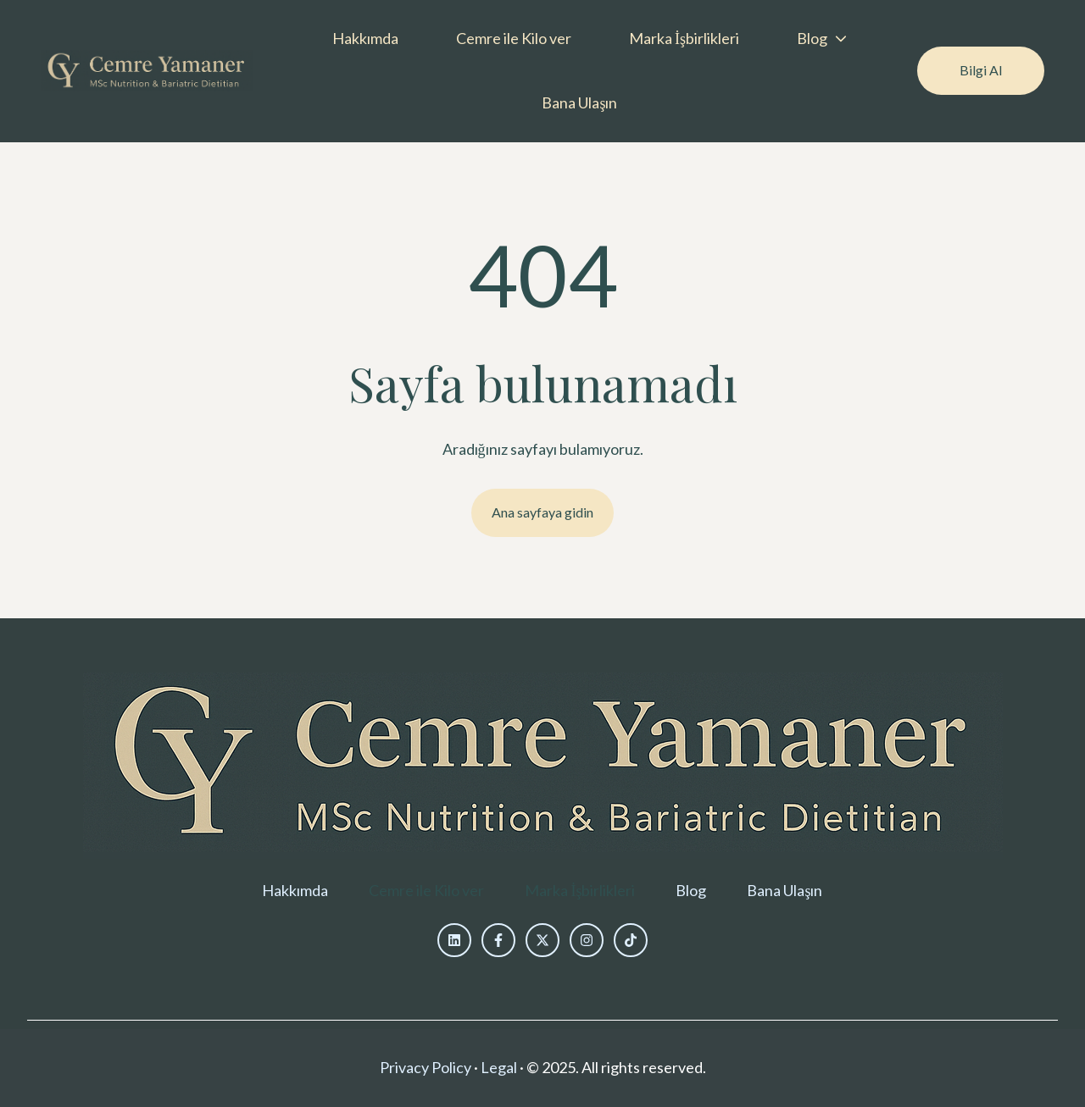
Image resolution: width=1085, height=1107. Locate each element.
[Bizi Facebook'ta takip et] (498, 940)
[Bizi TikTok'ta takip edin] (631, 940)
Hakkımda (365, 38)
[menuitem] (370, 39)
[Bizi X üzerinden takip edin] (542, 940)
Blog (812, 38)
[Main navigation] (585, 71)
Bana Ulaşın (579, 102)
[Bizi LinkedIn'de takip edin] (454, 940)
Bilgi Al (981, 70)
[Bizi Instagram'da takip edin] (587, 940)
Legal (499, 1067)
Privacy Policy (425, 1067)
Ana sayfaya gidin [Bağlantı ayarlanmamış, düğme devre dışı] (542, 512)
